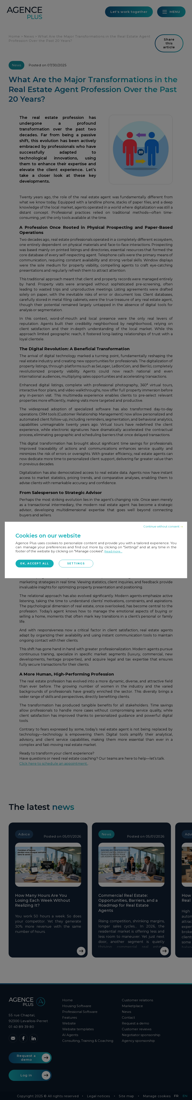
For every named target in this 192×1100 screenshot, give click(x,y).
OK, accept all (34, 563)
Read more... (113, 551)
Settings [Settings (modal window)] (76, 563)
